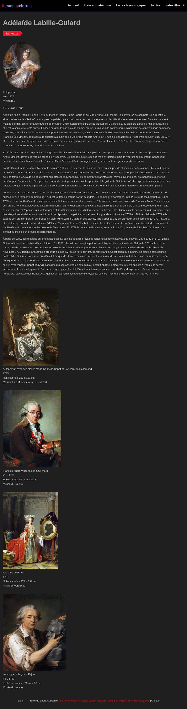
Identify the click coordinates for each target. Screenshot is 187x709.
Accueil (73, 5)
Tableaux (12, 33)
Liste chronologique (131, 5)
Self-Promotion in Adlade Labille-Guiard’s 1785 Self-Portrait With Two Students (104, 700)
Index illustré (175, 5)
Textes (155, 5)
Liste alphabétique (97, 5)
